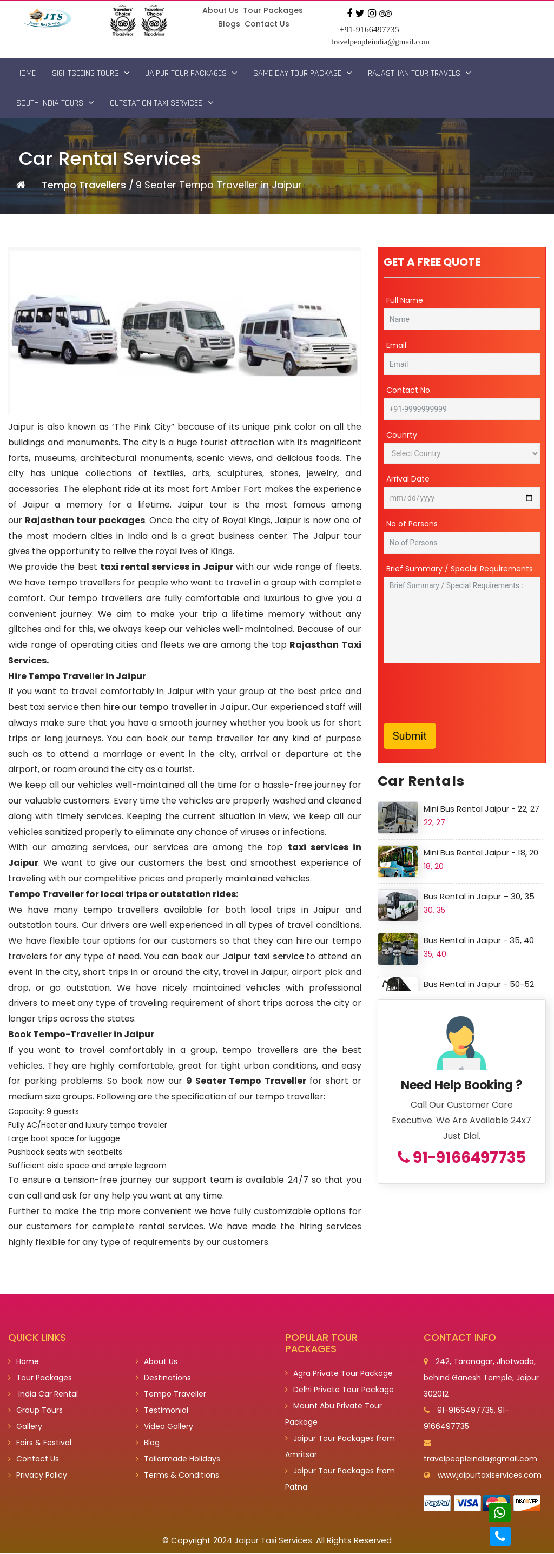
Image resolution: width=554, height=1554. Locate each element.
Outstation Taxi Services (161, 103)
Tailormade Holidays (178, 1459)
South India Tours (55, 103)
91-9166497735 (462, 1157)
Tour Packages (273, 10)
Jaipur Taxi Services (273, 1541)
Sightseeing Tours (90, 73)
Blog (148, 1443)
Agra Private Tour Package (339, 1374)
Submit (410, 736)
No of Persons (412, 524)
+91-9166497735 (369, 29)
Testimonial (162, 1411)
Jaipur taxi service (263, 957)
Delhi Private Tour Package (339, 1390)
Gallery (25, 1427)
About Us (221, 10)
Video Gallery (164, 1427)
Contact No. (409, 390)
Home (26, 73)
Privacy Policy (37, 1476)
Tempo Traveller (171, 1395)
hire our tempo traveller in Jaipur (175, 707)
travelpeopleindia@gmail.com (380, 41)
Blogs (229, 23)
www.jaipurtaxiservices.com (490, 1476)
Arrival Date (408, 479)
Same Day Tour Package (302, 73)
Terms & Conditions (177, 1476)
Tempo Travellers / (88, 185)
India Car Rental (43, 1395)
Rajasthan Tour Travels (419, 73)
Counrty (401, 435)
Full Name (404, 300)
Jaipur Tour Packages (191, 73)
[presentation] (466, 694)
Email (396, 345)
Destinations (163, 1378)
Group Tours (35, 1411)
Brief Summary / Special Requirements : (461, 569)
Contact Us (267, 23)
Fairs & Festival (39, 1443)
